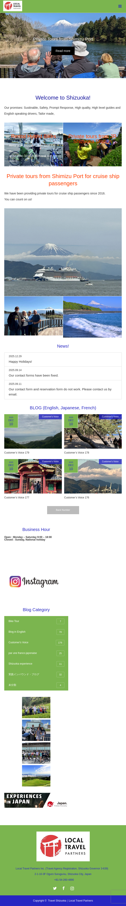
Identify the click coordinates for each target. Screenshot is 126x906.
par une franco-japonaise (36, 653)
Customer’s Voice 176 (76, 497)
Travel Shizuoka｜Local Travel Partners (70, 900)
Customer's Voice (50, 416)
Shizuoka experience (36, 664)
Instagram (71, 887)
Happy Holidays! (20, 361)
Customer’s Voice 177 (16, 497)
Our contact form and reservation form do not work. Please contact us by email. (60, 391)
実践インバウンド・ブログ (36, 674)
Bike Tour (36, 621)
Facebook (63, 887)
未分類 (36, 685)
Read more (63, 51)
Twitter (54, 887)
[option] (63, 45)
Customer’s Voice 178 (76, 452)
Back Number (63, 510)
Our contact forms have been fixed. (33, 375)
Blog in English (36, 632)
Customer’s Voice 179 (16, 452)
